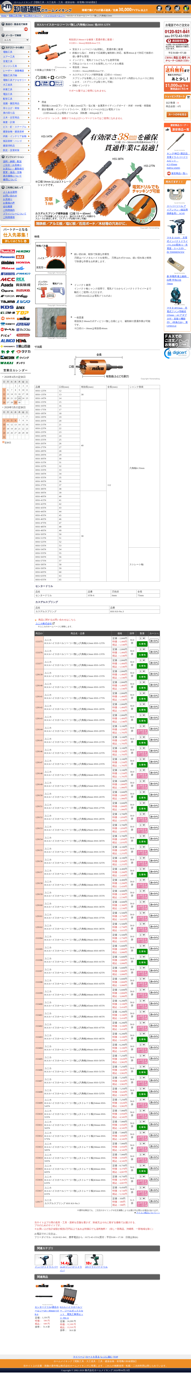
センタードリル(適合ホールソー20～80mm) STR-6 (47, 1311)
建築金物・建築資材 (13, 131)
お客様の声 (9, 202)
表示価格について (12, 175)
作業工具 (7, 89)
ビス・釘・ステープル (14, 127)
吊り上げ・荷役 (11, 108)
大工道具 (7, 84)
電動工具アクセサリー (14, 80)
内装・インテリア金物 (14, 136)
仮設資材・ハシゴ (12, 141)
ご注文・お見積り (12, 165)
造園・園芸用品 (11, 103)
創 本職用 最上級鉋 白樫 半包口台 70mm (178, 280)
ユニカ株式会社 (44, 623)
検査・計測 (9, 122)
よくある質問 (10, 192)
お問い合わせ (10, 195)
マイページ (79, 1356)
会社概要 (7, 206)
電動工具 (7, 52)
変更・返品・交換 (12, 172)
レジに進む (106, 1356)
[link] (177, 354)
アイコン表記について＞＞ (148, 1213)
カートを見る (93, 1356)
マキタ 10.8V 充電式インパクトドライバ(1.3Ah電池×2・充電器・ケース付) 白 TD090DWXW (177, 244)
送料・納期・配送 (12, 161)
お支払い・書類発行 (13, 168)
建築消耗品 (9, 145)
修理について (10, 179)
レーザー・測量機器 (13, 70)
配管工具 (7, 98)
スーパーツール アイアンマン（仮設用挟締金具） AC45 (177, 210)
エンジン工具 (10, 66)
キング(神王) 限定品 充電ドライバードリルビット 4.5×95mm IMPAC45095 (178, 160)
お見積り (7, 199)
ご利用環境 (9, 217)
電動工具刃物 (10, 75)
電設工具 (7, 94)
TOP (116, 1356)
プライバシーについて (14, 213)
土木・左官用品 (11, 117)
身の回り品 (9, 112)
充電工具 (7, 61)
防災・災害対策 (11, 150)
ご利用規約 (9, 210)
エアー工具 (9, 56)
